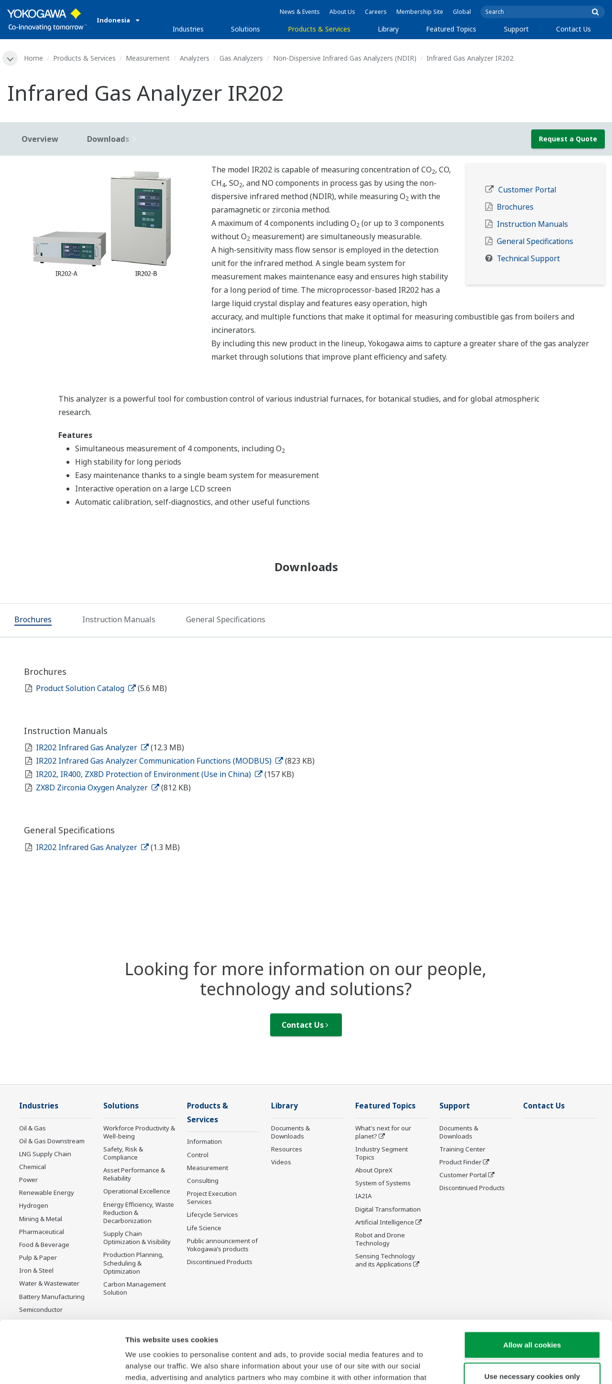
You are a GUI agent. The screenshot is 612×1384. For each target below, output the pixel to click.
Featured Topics (451, 28)
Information (204, 1141)
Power (28, 1179)
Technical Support (528, 259)
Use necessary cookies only (532, 1314)
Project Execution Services (212, 1197)
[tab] (33, 621)
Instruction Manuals (532, 224)
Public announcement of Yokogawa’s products (222, 1244)
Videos (281, 1162)
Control (197, 1154)
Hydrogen (33, 1205)
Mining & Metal (40, 1218)
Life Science (204, 1228)
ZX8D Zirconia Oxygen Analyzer (97, 787)
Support (516, 28)
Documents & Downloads (290, 1132)
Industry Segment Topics (381, 1153)
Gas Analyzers (241, 58)
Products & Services (319, 28)
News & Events (300, 12)
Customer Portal (527, 190)
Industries (188, 28)
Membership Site (419, 12)
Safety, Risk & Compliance (123, 1153)
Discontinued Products (472, 1187)
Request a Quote (568, 138)
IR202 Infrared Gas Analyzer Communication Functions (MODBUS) (159, 761)
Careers (376, 12)
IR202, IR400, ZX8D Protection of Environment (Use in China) (149, 774)
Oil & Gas (32, 1128)
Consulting (203, 1180)
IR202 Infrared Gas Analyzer (92, 747)
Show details (502, 1365)
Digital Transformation (388, 1209)
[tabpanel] (102, 223)
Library (388, 28)
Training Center (462, 1149)
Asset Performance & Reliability (134, 1174)
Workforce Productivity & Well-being (139, 1132)
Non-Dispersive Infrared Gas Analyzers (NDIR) (344, 58)
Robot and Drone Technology (380, 1239)
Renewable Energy (46, 1192)
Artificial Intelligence (384, 1222)
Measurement (148, 58)
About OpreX (374, 1170)
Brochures (515, 207)
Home (33, 58)
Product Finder (460, 1162)
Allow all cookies (532, 1282)
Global (462, 12)
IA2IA (363, 1196)
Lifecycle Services (212, 1214)
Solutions (245, 28)
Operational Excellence (136, 1191)
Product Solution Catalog (86, 688)
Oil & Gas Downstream (52, 1141)
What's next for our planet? (383, 1132)
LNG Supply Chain (45, 1154)
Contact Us (573, 28)
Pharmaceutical (41, 1231)
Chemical (32, 1166)
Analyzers (194, 58)
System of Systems (383, 1183)
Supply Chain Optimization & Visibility (137, 1237)
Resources (286, 1149)
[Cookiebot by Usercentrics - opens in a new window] (62, 1365)
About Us (342, 12)
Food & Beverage (44, 1244)
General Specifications (535, 241)
